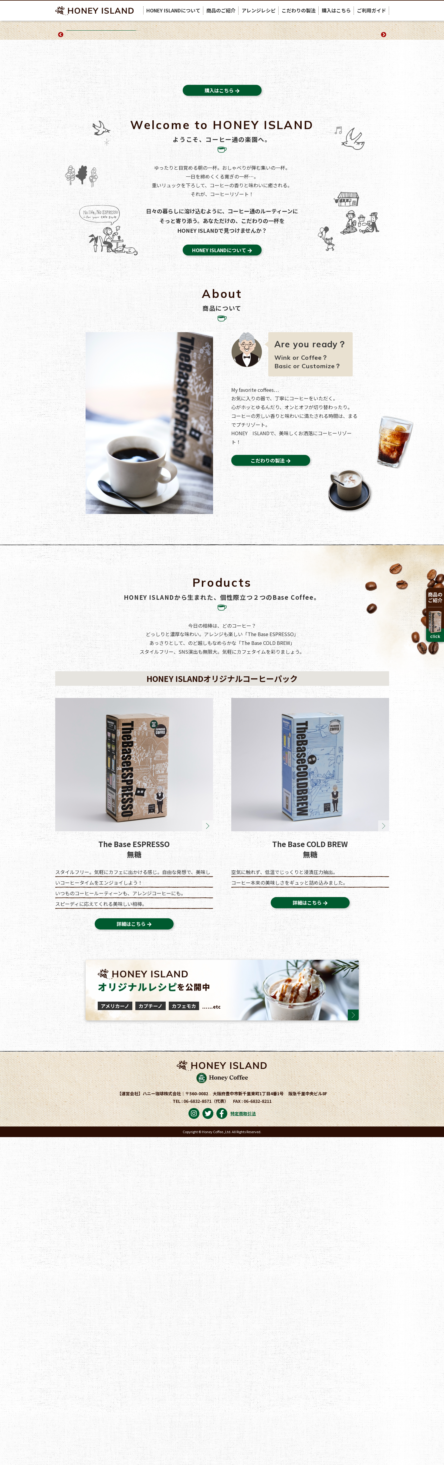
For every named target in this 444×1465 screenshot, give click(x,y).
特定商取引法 (243, 1441)
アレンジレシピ (259, 10)
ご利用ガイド (371, 10)
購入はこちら (336, 10)
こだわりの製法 (299, 10)
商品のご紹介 (221, 10)
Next (383, 113)
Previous (60, 113)
